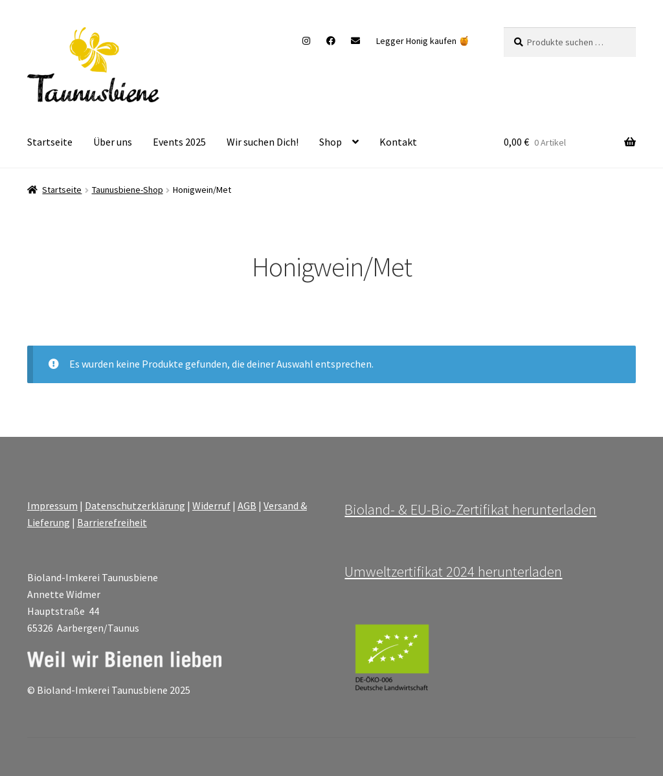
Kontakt (398, 141)
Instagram (307, 40)
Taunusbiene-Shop (127, 189)
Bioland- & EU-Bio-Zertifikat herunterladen (470, 509)
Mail (355, 40)
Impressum (52, 505)
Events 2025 (179, 141)
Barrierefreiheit (112, 522)
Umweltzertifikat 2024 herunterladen (453, 571)
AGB (247, 505)
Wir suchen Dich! (262, 141)
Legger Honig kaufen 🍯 (422, 41)
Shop (330, 141)
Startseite (50, 141)
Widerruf (211, 505)
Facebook (330, 40)
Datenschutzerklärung (135, 505)
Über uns (112, 141)
